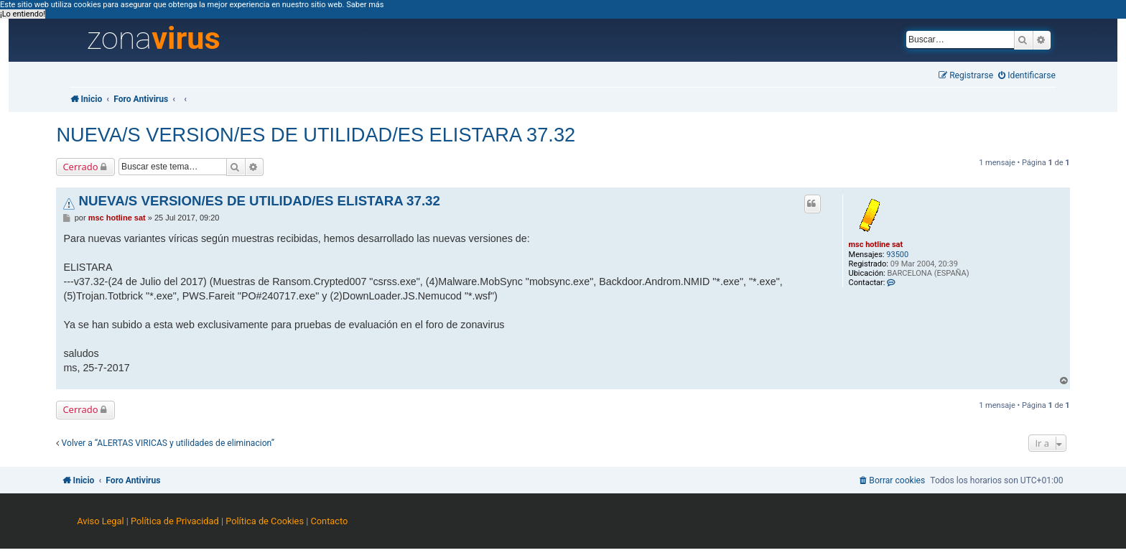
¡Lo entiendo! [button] (22, 14)
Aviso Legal (100, 521)
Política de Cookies (264, 521)
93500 (897, 254)
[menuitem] (1027, 75)
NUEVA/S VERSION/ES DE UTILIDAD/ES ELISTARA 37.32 (315, 135)
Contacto (329, 521)
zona (153, 38)
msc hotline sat (876, 244)
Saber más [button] (364, 4)
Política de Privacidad (175, 521)
